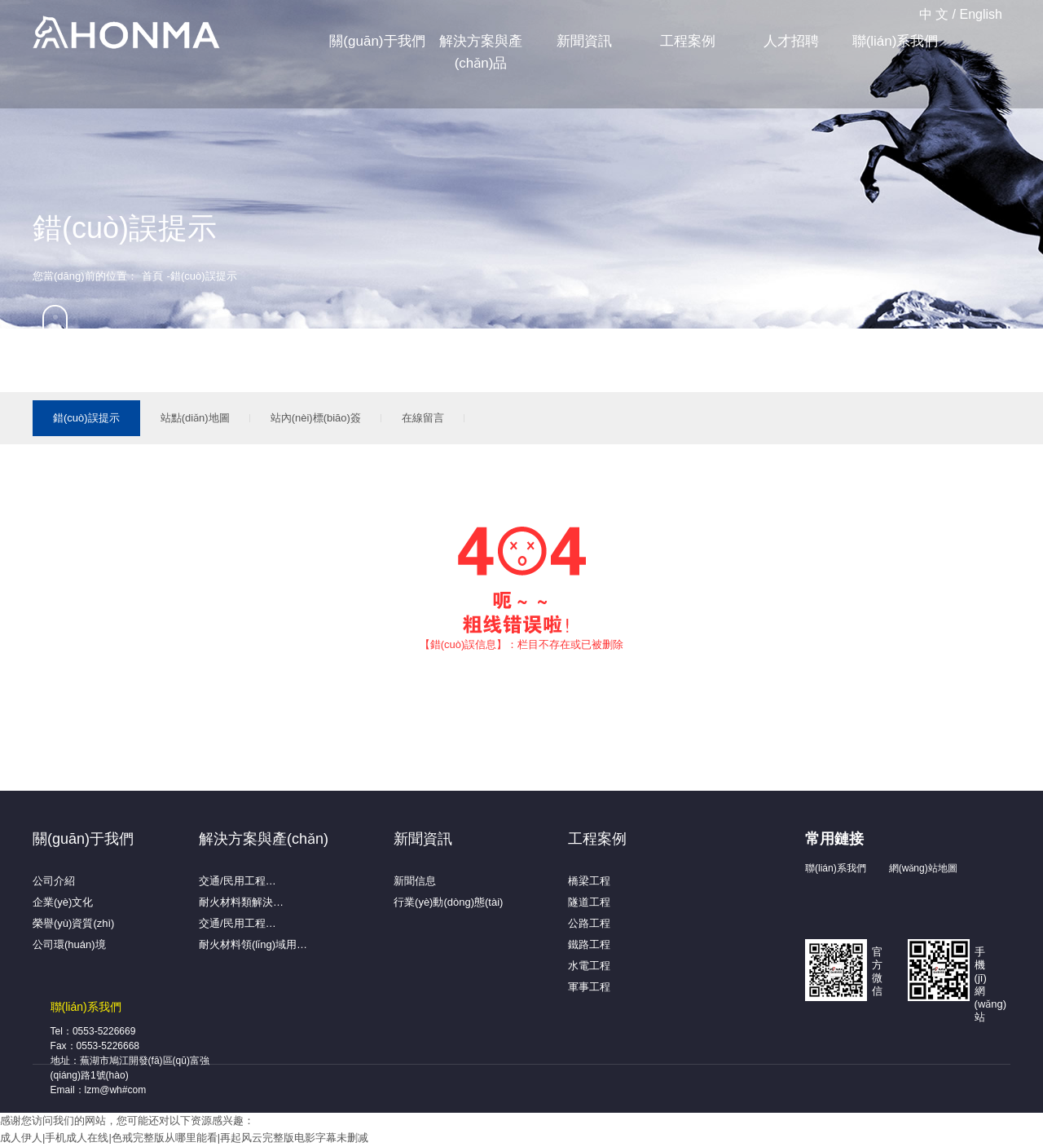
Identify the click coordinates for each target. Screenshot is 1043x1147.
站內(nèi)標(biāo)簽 (316, 418)
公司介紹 (54, 881)
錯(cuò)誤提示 (86, 418)
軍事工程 (589, 987)
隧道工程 (589, 902)
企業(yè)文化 (63, 902)
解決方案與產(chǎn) (263, 839)
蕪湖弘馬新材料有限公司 (126, 33)
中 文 (933, 14)
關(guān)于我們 (377, 41)
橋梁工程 (589, 881)
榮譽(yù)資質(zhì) (73, 923)
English (981, 14)
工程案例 (687, 41)
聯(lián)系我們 (895, 41)
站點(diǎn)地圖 (195, 418)
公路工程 (589, 923)
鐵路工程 (589, 944)
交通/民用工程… (237, 881)
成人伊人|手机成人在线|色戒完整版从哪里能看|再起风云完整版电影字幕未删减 (184, 1138)
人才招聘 (791, 41)
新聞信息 (415, 881)
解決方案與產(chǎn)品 (480, 52)
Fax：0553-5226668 (95, 1046)
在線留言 (423, 418)
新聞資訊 (584, 41)
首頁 (152, 276)
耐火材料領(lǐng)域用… (253, 944)
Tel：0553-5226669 (93, 1031)
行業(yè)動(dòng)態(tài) (448, 902)
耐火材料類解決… (241, 902)
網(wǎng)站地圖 (923, 868)
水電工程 (589, 966)
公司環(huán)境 (69, 944)
